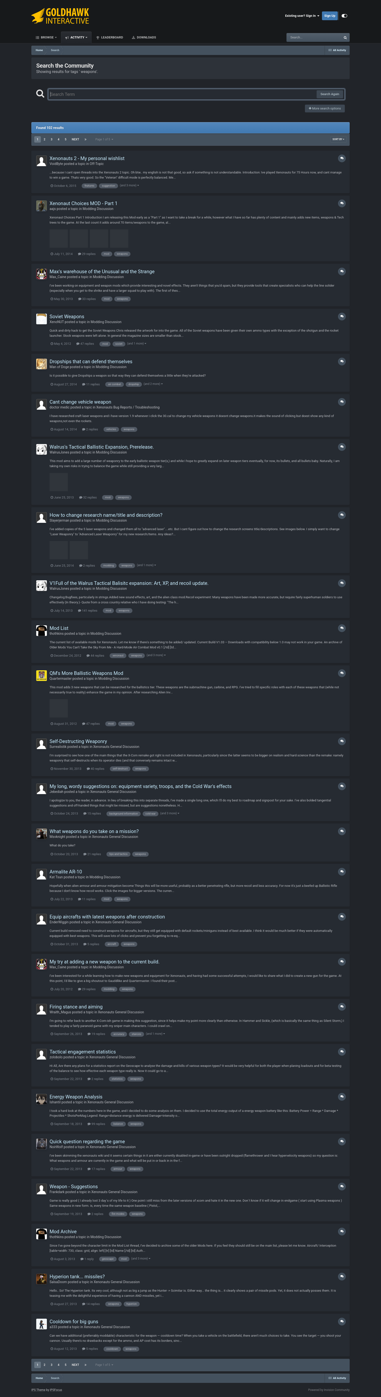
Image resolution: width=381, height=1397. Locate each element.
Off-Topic (97, 164)
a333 (53, 1327)
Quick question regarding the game (87, 1141)
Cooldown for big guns (74, 1321)
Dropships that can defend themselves (91, 361)
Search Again (329, 94)
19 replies (96, 1034)
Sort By (338, 139)
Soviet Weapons (67, 316)
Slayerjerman (59, 520)
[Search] (301, 37)
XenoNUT (57, 322)
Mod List (59, 628)
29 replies (86, 254)
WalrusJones (59, 452)
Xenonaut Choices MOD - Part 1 (84, 203)
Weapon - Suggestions (74, 1186)
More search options (325, 108)
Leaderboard (111, 37)
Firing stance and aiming (76, 1007)
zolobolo (56, 1057)
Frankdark (57, 1192)
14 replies (91, 1304)
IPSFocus (56, 1390)
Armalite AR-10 (66, 872)
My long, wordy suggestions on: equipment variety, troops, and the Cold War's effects (141, 786)
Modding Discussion (98, 209)
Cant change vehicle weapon (80, 402)
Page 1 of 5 (104, 139)
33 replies (87, 299)
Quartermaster (61, 678)
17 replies (96, 1169)
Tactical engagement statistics (83, 1052)
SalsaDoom (58, 1282)
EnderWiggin (59, 922)
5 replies (91, 944)
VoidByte (56, 164)
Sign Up (329, 16)
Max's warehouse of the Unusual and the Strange (102, 271)
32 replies (88, 497)
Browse (47, 37)
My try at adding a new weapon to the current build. (105, 962)
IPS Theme (38, 1390)
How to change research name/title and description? (106, 515)
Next (75, 139)
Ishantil (55, 1102)
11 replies (91, 384)
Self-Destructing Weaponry (78, 741)
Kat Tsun (56, 877)
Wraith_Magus (60, 1012)
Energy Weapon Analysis (76, 1097)
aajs (53, 209)
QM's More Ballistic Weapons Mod (86, 673)
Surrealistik (58, 747)
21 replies (92, 854)
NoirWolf (56, 1147)
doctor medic (59, 407)
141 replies (87, 610)
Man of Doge (59, 367)
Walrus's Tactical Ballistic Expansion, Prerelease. (102, 447)
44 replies (95, 655)
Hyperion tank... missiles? (77, 1276)
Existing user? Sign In (302, 15)
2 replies (90, 429)
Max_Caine (58, 277)
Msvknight (57, 837)
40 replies (95, 769)
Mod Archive (63, 1231)
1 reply (87, 1259)
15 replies (92, 813)
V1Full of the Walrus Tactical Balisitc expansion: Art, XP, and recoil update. (129, 583)
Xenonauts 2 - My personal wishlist (87, 158)
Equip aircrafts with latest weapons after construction (107, 917)
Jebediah (56, 792)
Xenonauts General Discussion (116, 747)
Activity (77, 37)
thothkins (57, 633)
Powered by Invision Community (329, 1390)
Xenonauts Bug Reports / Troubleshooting (127, 407)
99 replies (96, 1124)
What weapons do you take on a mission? (94, 831)
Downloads (146, 37)
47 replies (85, 343)
